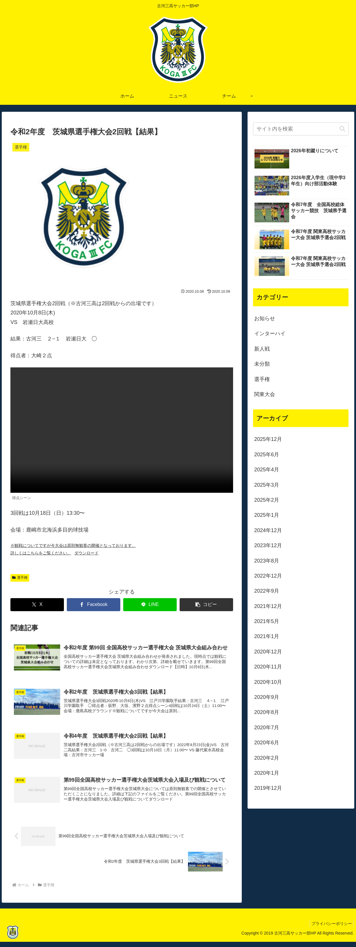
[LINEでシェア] (150, 604)
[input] (300, 128)
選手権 (19, 578)
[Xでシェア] (37, 604)
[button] (206, 604)
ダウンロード (86, 553)
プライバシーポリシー (330, 929)
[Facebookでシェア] (93, 604)
